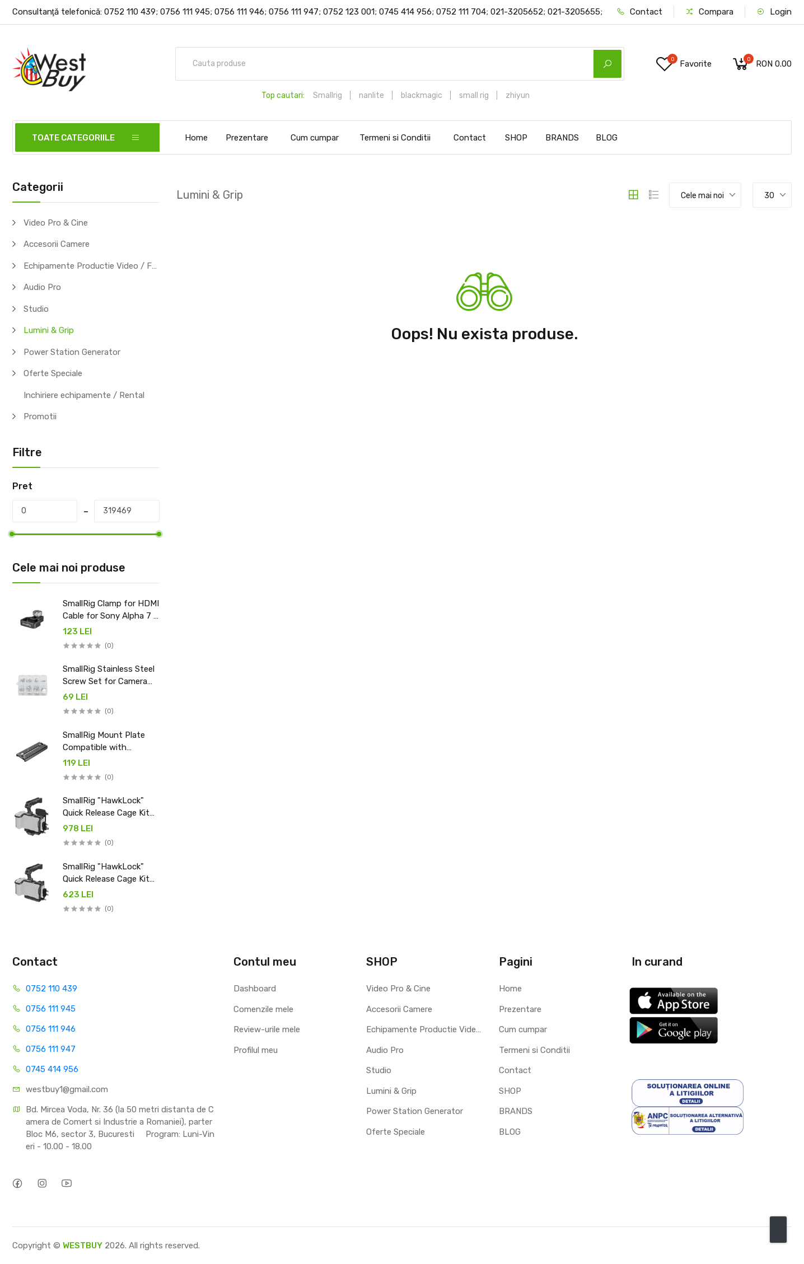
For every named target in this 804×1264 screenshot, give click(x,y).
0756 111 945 (51, 1009)
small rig (474, 95)
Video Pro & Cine (56, 223)
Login (774, 12)
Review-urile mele (266, 1029)
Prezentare (247, 138)
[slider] (12, 534)
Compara (709, 12)
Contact (639, 12)
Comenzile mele (263, 1009)
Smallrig (327, 95)
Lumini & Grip (49, 330)
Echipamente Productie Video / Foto (92, 266)
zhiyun (518, 95)
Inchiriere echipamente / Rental (84, 395)
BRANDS (562, 138)
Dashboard (254, 989)
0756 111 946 (51, 1029)
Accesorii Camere (57, 244)
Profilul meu (255, 1050)
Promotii (40, 416)
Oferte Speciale (53, 373)
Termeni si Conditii (395, 138)
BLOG (607, 138)
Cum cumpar (315, 138)
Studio (36, 309)
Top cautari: (283, 95)
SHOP (516, 138)
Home (196, 138)
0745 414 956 (52, 1069)
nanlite (371, 95)
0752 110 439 (51, 989)
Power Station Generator (72, 352)
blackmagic (421, 95)
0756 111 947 (51, 1049)
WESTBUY (82, 1245)
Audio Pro (42, 287)
